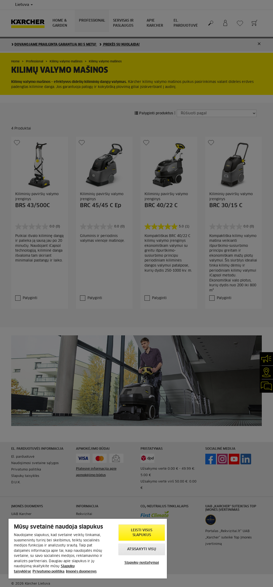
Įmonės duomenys (81, 571)
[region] (88, 548)
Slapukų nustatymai (142, 563)
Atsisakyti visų (141, 549)
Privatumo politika (49, 571)
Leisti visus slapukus (141, 533)
